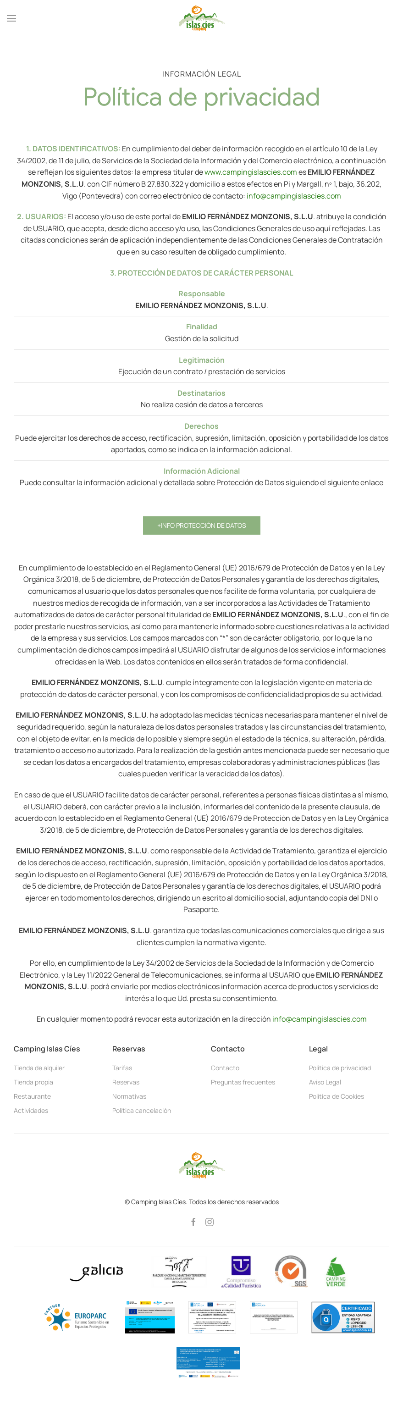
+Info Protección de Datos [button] (201, 525)
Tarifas (122, 1067)
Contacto (225, 1067)
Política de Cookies (336, 1096)
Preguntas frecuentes (243, 1082)
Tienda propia (33, 1082)
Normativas (129, 1096)
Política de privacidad (340, 1067)
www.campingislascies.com (250, 172)
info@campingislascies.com (294, 196)
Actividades (31, 1110)
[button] (11, 18)
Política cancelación (141, 1110)
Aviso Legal (325, 1082)
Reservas (125, 1082)
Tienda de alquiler (39, 1067)
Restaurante (32, 1096)
